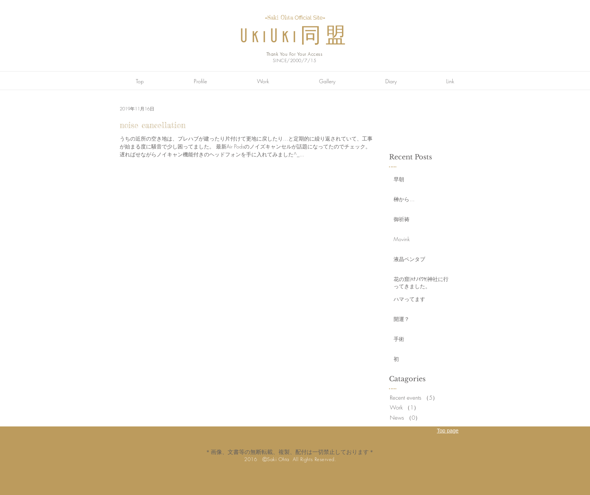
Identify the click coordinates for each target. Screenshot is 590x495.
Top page (448, 431)
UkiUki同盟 (295, 36)
